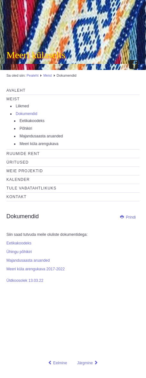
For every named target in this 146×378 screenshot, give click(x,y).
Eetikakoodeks (32, 121)
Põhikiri (26, 128)
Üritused (17, 162)
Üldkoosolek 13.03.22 (24, 280)
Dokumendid (26, 114)
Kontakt (16, 197)
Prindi (127, 217)
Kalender (18, 179)
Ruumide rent (23, 153)
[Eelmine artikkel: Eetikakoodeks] (57, 363)
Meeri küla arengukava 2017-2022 (35, 269)
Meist (47, 75)
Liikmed (22, 106)
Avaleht (16, 90)
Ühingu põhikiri (19, 252)
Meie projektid (24, 171)
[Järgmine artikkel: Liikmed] (88, 363)
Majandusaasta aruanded (41, 136)
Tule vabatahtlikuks (31, 188)
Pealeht (32, 75)
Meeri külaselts (35, 55)
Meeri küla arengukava (39, 144)
